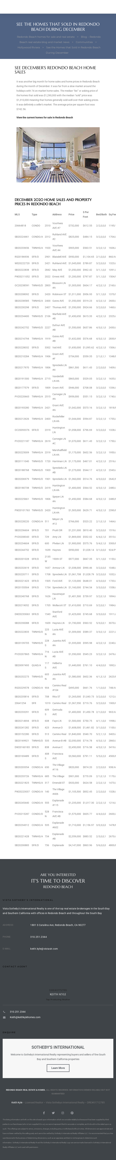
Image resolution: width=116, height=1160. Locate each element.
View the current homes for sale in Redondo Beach (44, 117)
